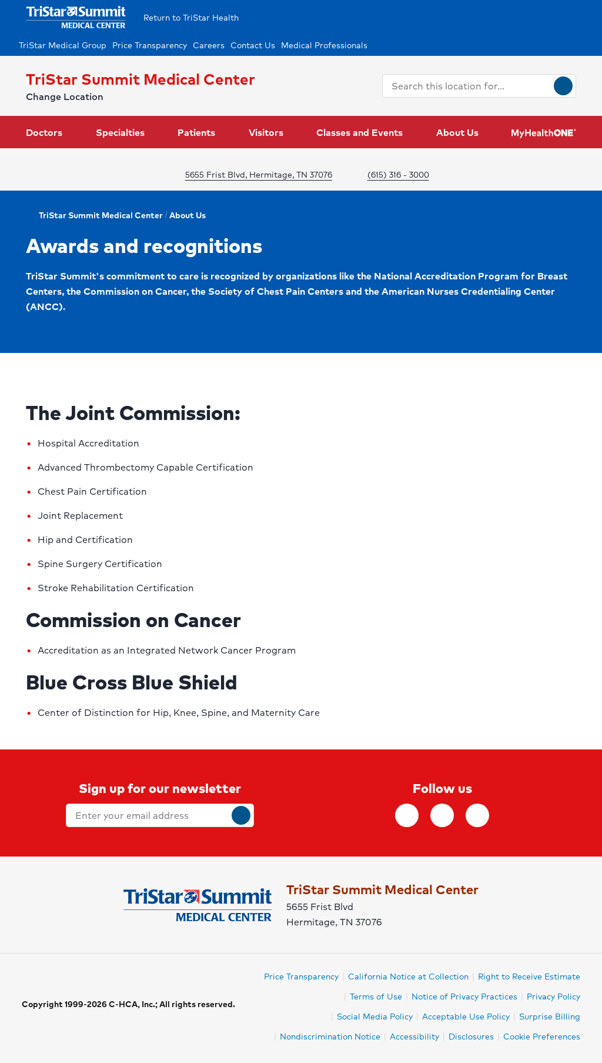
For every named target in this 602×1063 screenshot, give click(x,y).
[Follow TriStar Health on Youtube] (477, 815)
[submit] (241, 815)
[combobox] (468, 86)
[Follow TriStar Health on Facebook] (407, 815)
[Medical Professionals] (331, 45)
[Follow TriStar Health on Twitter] (442, 815)
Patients (196, 132)
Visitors (266, 132)
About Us (457, 132)
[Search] (563, 85)
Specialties (120, 132)
